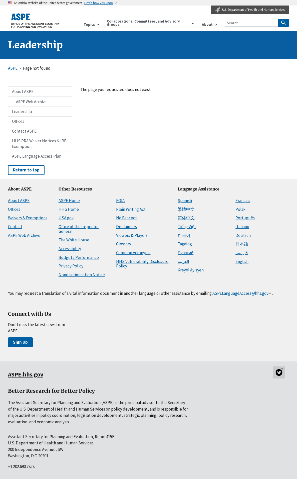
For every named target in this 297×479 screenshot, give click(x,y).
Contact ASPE (24, 131)
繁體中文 (186, 209)
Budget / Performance (79, 257)
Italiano (242, 226)
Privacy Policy (71, 266)
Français (242, 200)
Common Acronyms (133, 252)
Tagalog (185, 244)
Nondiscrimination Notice (82, 274)
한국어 (184, 235)
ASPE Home (69, 200)
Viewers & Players (132, 235)
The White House (74, 240)
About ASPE (23, 91)
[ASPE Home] (35, 20)
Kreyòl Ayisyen (191, 270)
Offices (18, 121)
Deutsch (243, 235)
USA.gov (66, 218)
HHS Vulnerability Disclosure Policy (142, 264)
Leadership (22, 111)
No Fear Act (126, 218)
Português (245, 218)
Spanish (185, 200)
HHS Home (69, 209)
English (241, 261)
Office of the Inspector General (79, 229)
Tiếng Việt (187, 226)
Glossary (123, 244)
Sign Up (20, 342)
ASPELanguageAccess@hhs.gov (242, 293)
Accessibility (70, 248)
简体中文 (186, 218)
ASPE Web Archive (31, 101)
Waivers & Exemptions (27, 218)
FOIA (120, 200)
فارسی (241, 252)
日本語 (241, 244)
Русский (185, 252)
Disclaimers (126, 226)
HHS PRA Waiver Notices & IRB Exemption (39, 143)
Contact (15, 226)
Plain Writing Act (131, 209)
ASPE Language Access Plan (36, 156)
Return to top (26, 170)
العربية (183, 261)
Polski (240, 209)
